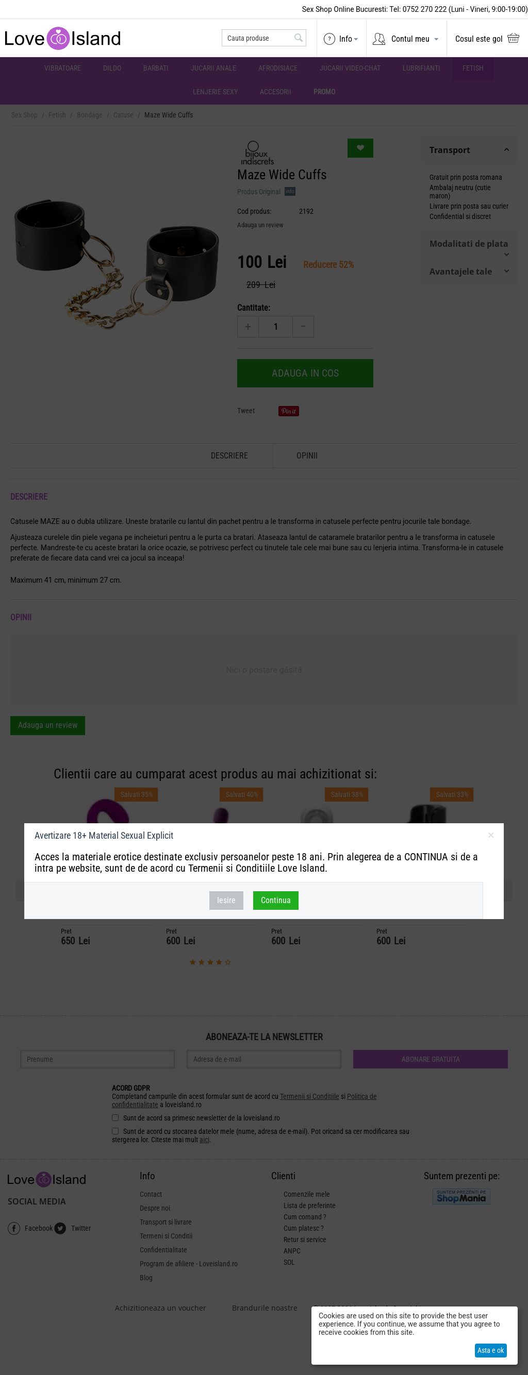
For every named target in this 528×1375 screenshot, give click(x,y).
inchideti (490, 837)
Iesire (226, 900)
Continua (276, 900)
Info (345, 39)
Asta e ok (490, 1350)
